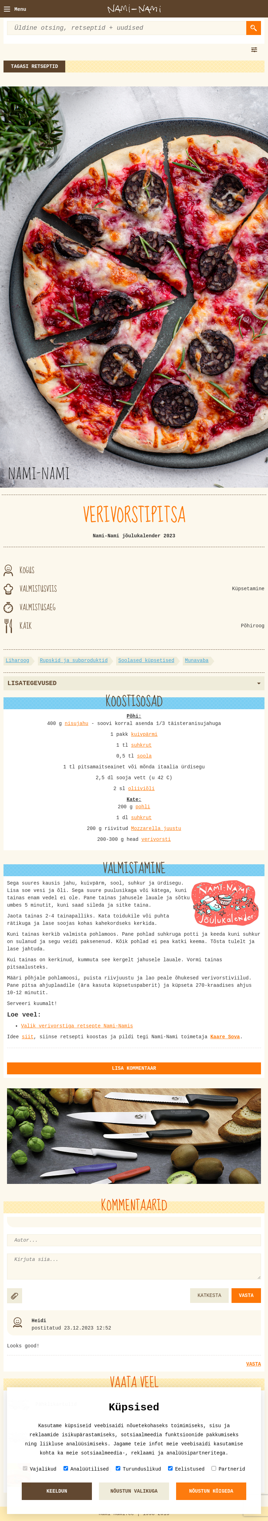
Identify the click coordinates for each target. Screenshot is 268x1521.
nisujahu (76, 723)
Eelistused (186, 1469)
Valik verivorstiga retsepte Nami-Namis (77, 1026)
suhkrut (141, 745)
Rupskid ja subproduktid (74, 660)
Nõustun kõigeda (211, 1491)
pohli (142, 807)
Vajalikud (39, 1469)
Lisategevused (134, 683)
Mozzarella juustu (156, 828)
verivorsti (156, 839)
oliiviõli (141, 788)
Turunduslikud (138, 1469)
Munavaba (196, 660)
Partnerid (228, 1469)
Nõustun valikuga (134, 1491)
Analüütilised (86, 1469)
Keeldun (57, 1491)
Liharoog (17, 660)
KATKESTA (209, 1295)
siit (28, 1037)
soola (144, 756)
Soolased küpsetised (146, 660)
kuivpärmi (144, 734)
